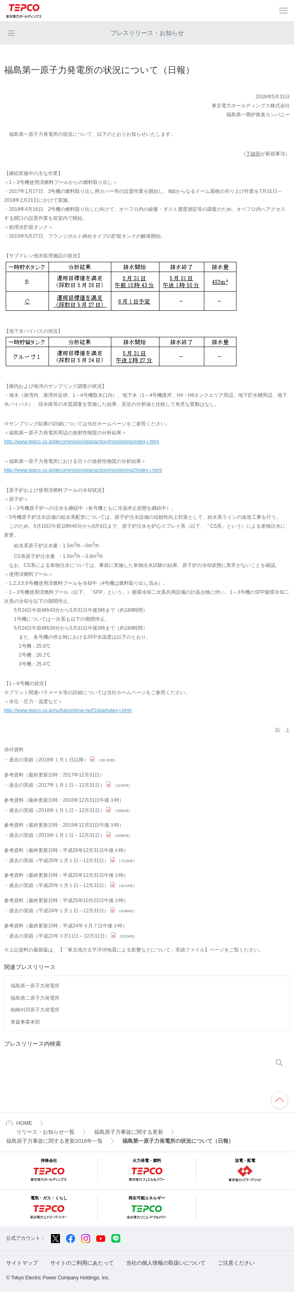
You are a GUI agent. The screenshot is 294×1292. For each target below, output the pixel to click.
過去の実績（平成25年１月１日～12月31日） (73, 885)
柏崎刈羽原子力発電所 (35, 1010)
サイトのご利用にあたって (82, 1263)
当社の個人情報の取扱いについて (166, 1263)
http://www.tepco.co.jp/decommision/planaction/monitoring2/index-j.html (83, 470)
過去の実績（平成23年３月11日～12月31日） (73, 936)
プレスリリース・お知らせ (147, 32)
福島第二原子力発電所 (35, 998)
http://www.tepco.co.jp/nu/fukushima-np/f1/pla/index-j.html (67, 710)
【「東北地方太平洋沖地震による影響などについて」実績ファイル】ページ (141, 950)
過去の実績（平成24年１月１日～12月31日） (73, 911)
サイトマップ (22, 1263)
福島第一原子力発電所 (35, 986)
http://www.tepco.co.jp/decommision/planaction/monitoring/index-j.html (81, 442)
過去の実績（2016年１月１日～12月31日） (71, 810)
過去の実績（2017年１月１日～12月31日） (71, 785)
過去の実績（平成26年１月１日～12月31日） (73, 860)
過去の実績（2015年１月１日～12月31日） (71, 835)
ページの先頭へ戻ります (279, 1099)
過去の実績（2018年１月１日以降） (63, 760)
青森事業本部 (25, 1022)
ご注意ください (236, 1263)
